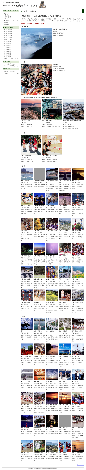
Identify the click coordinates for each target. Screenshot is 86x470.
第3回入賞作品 (7, 53)
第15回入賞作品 (8, 29)
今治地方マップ (11, 73)
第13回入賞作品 (8, 33)
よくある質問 (7, 17)
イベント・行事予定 (11, 66)
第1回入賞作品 (7, 57)
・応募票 (7, 15)
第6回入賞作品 (7, 47)
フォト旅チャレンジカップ (11, 20)
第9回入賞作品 (7, 41)
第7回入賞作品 (7, 45)
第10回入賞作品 (8, 39)
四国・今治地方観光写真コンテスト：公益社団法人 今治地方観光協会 (24, 3)
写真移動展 (7, 24)
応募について (7, 13)
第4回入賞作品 (7, 51)
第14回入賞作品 (8, 31)
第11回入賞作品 (8, 37)
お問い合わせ (7, 19)
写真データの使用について (11, 59)
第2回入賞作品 (7, 55)
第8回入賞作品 (7, 43)
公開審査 (6, 22)
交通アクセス (9, 71)
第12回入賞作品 (8, 35)
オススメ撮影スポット (9, 64)
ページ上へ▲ (80, 465)
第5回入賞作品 (7, 49)
